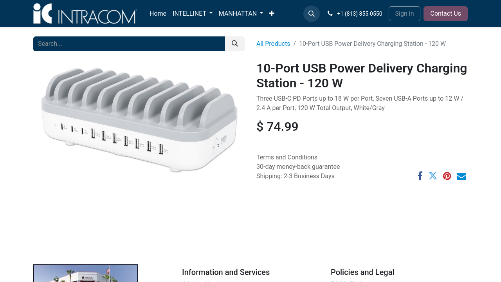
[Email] (461, 176)
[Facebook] (420, 176)
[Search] (235, 43)
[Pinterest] (447, 176)
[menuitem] (157, 14)
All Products (273, 43)
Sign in (404, 13)
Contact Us (445, 13)
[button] (311, 13)
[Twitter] (433, 176)
